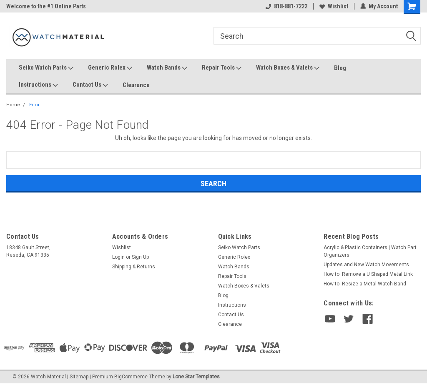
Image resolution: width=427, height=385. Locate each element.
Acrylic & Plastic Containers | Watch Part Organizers (370, 251)
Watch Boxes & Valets (287, 68)
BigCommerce (131, 377)
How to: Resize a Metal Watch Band (365, 284)
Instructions (38, 85)
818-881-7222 (286, 6)
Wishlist (333, 6)
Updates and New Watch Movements (366, 265)
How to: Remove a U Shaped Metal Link (368, 274)
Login (118, 257)
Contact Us (90, 85)
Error (34, 105)
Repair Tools (221, 68)
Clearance (136, 85)
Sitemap (79, 377)
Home (13, 105)
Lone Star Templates (196, 377)
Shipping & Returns (133, 267)
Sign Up (140, 257)
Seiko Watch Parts (46, 68)
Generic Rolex (110, 68)
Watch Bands (167, 68)
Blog (340, 68)
